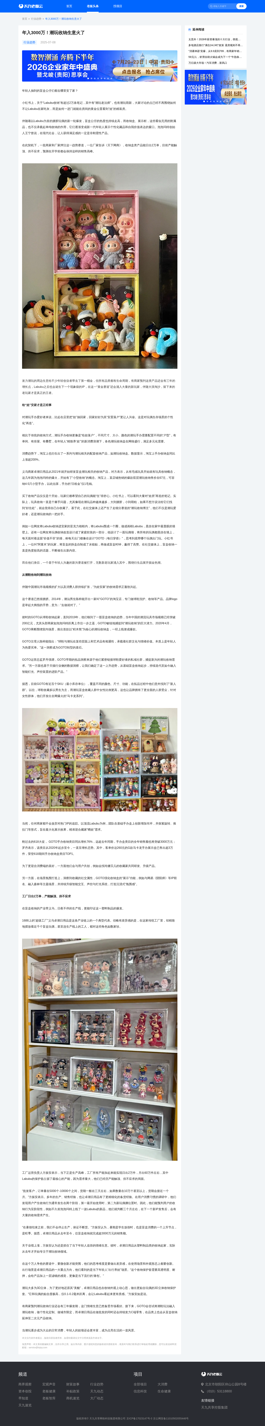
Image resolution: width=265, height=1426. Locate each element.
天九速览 (25, 1405)
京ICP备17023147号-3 (139, 1418)
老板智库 (49, 1398)
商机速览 (73, 1398)
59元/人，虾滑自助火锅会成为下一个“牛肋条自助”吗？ (215, 56)
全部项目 (140, 1384)
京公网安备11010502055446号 (171, 1418)
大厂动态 (96, 1398)
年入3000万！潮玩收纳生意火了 (63, 18)
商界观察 (25, 1384)
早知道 (23, 1398)
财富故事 (73, 1384)
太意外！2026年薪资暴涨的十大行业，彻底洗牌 (215, 39)
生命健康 (164, 1391)
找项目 (117, 6)
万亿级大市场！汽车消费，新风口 (207, 62)
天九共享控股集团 (214, 1407)
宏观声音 (49, 1384)
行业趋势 (36, 18)
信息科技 (140, 1391)
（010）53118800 (218, 1391)
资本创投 (25, 1391)
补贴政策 (73, 1391)
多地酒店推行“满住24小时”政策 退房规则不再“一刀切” (215, 45)
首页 (69, 6)
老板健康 (49, 1391)
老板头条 (93, 6)
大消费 (162, 1384)
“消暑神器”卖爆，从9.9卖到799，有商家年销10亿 (215, 51)
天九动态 (96, 1391)
